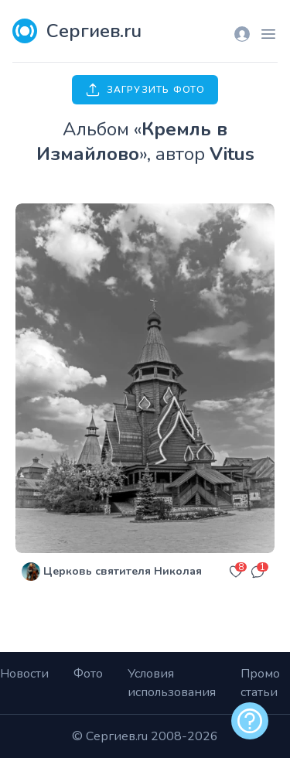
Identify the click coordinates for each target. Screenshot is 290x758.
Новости (24, 673)
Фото (88, 673)
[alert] (249, 720)
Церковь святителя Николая (122, 571)
